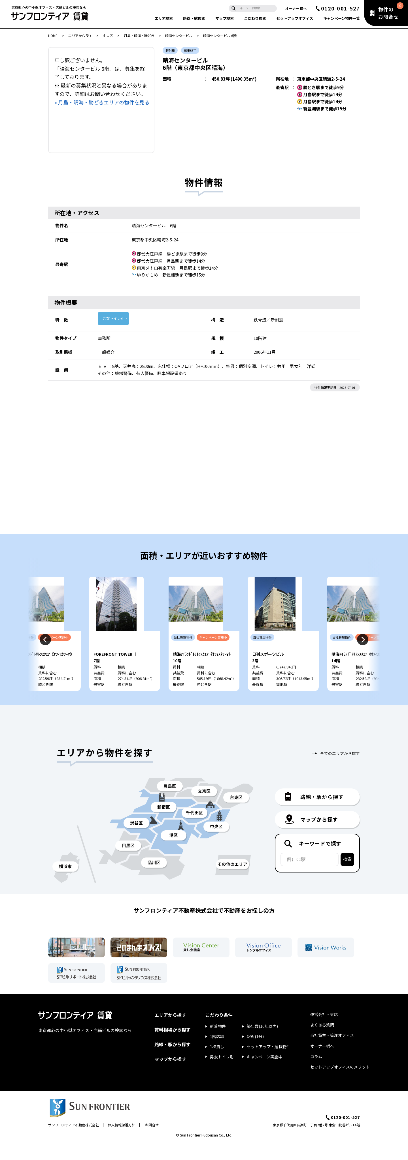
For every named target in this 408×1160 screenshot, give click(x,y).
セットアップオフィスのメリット (340, 1083)
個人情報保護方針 (121, 1141)
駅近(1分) (255, 1053)
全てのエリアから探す (340, 770)
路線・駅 (194, 18)
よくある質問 (322, 1041)
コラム (316, 1073)
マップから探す (170, 1075)
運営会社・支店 (324, 1031)
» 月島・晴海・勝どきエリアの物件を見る (102, 102)
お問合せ (152, 1141)
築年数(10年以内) (262, 1043)
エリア (163, 18)
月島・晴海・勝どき (139, 35)
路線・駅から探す (172, 1060)
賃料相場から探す (172, 1046)
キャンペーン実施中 (264, 1073)
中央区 (108, 35)
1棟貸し (217, 1063)
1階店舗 (217, 1053)
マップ (224, 18)
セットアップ (294, 18)
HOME (53, 35)
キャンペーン (341, 18)
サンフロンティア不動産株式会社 (73, 1141)
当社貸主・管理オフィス (332, 1051)
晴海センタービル (178, 35)
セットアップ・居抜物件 (268, 1063)
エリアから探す (80, 35)
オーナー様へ (296, 8)
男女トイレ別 (113, 318)
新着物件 (218, 1043)
